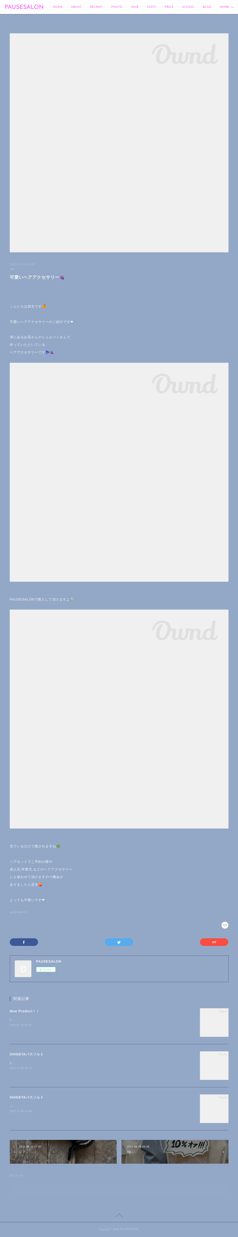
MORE (207, 7)
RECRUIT (96, 7)
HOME (58, 7)
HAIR (134, 7)
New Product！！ (25, 1011)
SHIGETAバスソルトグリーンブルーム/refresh (42, 1063)
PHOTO (116, 7)
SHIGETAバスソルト (27, 1054)
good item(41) (19, 912)
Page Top (119, 1216)
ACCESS (188, 7)
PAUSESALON (24, 7)
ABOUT (76, 7)
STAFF (151, 7)
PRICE (169, 7)
